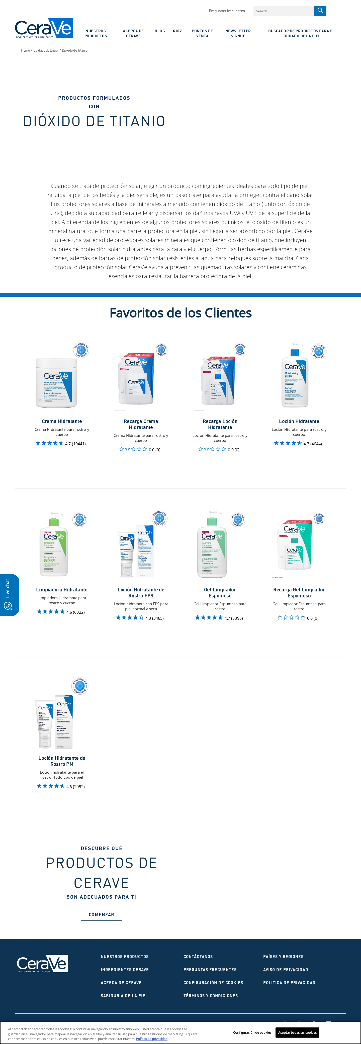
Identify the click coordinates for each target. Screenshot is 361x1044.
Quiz (177, 30)
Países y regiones (283, 956)
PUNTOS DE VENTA (202, 33)
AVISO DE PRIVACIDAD (285, 969)
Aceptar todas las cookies (297, 1032)
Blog (160, 30)
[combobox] (283, 11)
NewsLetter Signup (238, 33)
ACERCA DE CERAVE (133, 33)
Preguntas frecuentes (227, 11)
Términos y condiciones (211, 995)
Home (25, 50)
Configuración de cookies (213, 982)
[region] (180, 1033)
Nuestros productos (125, 956)
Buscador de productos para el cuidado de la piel (301, 33)
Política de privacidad (289, 982)
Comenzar (101, 914)
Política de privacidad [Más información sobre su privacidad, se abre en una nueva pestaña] (151, 1038)
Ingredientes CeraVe (125, 969)
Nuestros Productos (95, 33)
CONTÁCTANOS (198, 956)
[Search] (320, 11)
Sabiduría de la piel (124, 995)
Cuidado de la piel (45, 50)
